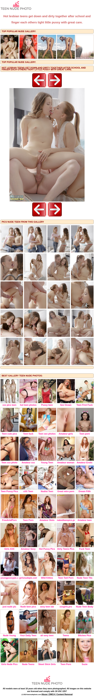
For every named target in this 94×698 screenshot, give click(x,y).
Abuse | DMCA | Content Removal (57, 694)
